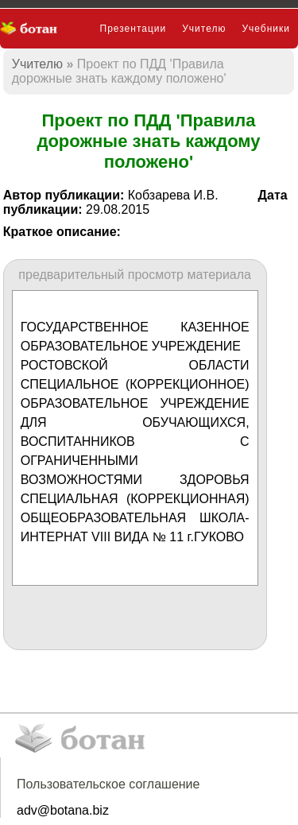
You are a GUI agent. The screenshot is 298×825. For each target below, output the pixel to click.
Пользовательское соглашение (108, 784)
